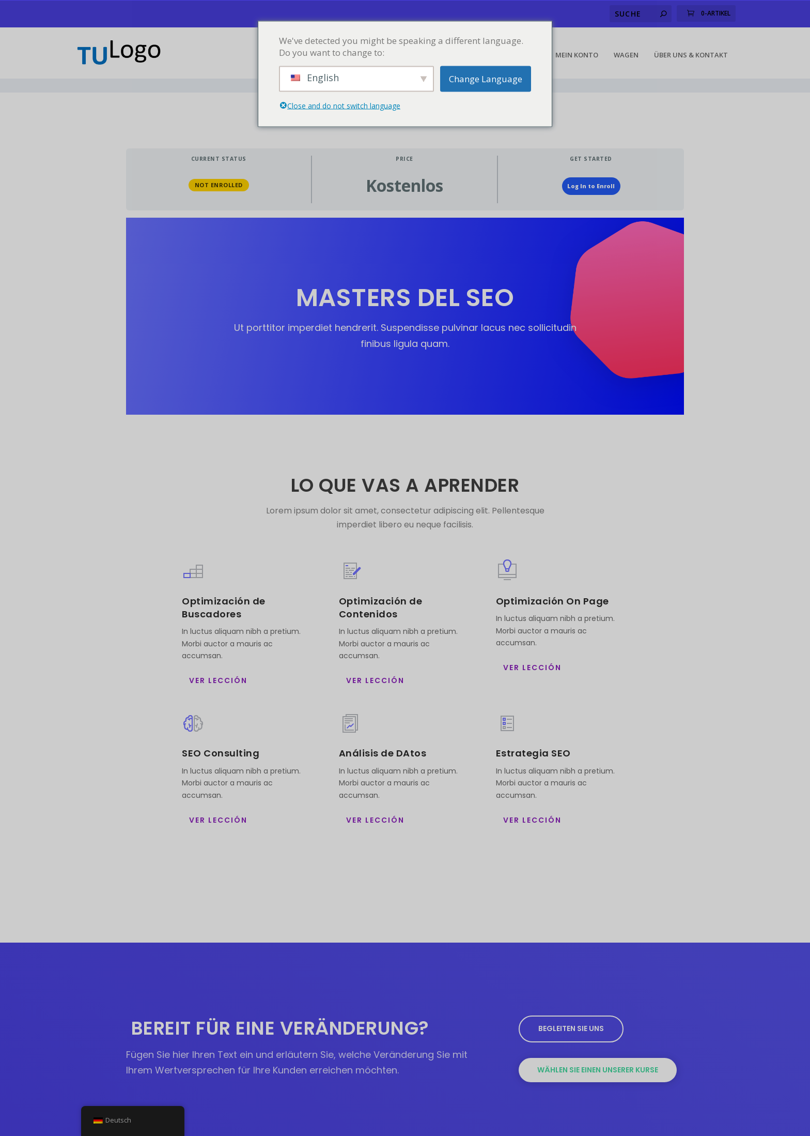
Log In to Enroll (591, 166)
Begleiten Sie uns (571, 1009)
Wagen (626, 50)
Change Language (485, 79)
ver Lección (218, 661)
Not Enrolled (219, 165)
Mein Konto (576, 50)
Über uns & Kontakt (691, 50)
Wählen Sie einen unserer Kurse (597, 1050)
